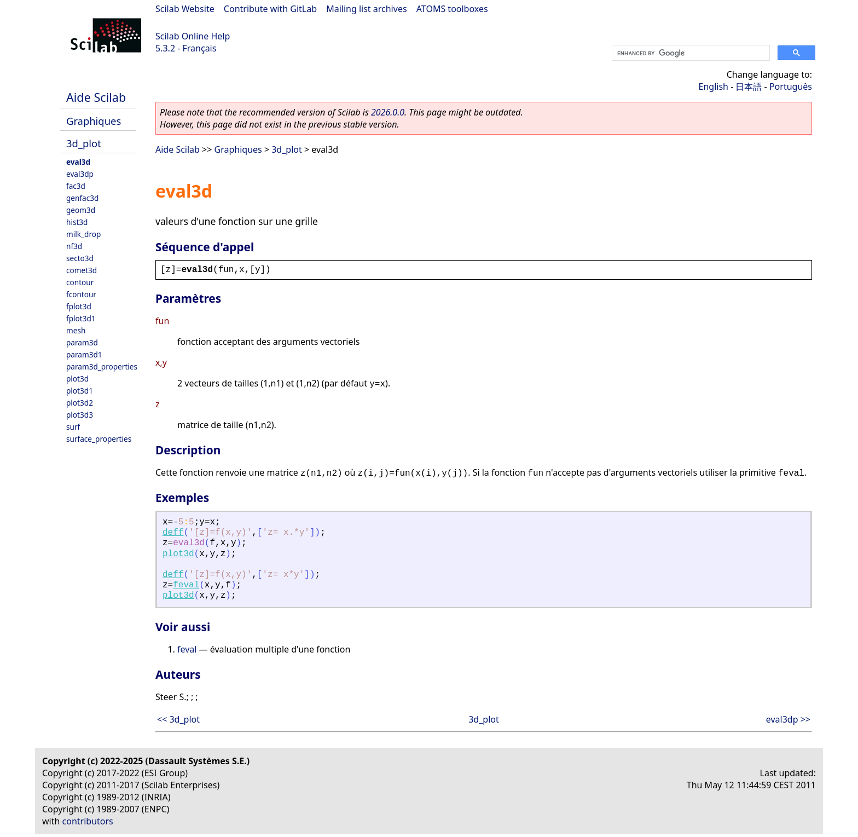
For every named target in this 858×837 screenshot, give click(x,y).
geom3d (80, 210)
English (713, 86)
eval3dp (80, 174)
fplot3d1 (81, 318)
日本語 (748, 86)
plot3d (77, 378)
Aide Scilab (96, 97)
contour (80, 282)
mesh (75, 330)
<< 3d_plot (178, 719)
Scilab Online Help (192, 36)
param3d (82, 342)
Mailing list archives (366, 9)
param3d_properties (101, 366)
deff (173, 533)
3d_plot (83, 143)
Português (790, 86)
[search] (689, 53)
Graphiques (93, 121)
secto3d (80, 258)
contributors (87, 821)
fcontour (81, 294)
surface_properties (98, 439)
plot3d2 (79, 402)
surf (73, 427)
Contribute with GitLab (270, 9)
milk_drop (83, 234)
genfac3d (82, 198)
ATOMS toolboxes (452, 9)
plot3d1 (79, 390)
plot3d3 (79, 414)
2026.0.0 (387, 112)
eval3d (78, 162)
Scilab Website (185, 9)
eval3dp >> (788, 719)
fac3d (75, 186)
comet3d (81, 270)
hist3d (77, 222)
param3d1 (84, 354)
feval (186, 585)
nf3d (74, 246)
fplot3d (78, 306)
